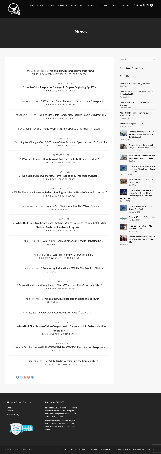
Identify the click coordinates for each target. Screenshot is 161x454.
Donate (91, 5)
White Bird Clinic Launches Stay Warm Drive (72, 206)
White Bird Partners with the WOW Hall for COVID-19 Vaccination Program (59, 347)
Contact (126, 5)
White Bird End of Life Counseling (72, 254)
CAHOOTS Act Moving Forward (59, 312)
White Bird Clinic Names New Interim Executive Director (72, 114)
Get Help (115, 5)
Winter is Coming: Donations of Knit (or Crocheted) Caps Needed (59, 158)
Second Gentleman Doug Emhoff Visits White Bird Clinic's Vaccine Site (59, 284)
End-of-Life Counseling (66, 258)
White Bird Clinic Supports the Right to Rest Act (71, 298)
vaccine (51, 244)
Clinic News (38, 74)
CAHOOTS (48, 146)
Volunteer (102, 5)
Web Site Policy (13, 415)
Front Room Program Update (59, 128)
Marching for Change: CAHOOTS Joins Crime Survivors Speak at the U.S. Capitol (59, 142)
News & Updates (77, 5)
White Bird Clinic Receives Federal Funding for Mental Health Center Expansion (59, 192)
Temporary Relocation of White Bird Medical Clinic (72, 268)
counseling (45, 258)
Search (151, 5)
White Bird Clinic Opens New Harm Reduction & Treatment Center (59, 175)
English (10, 408)
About (40, 5)
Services (50, 5)
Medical (51, 272)
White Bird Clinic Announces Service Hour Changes (72, 101)
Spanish (10, 411)
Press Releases (78, 74)
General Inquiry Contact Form (131, 68)
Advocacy (52, 302)
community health (56, 74)
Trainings (62, 5)
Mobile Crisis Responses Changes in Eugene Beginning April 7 (59, 87)
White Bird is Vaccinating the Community (71, 360)
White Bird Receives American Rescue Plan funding (72, 240)
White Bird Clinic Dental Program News (71, 70)
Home (31, 5)
